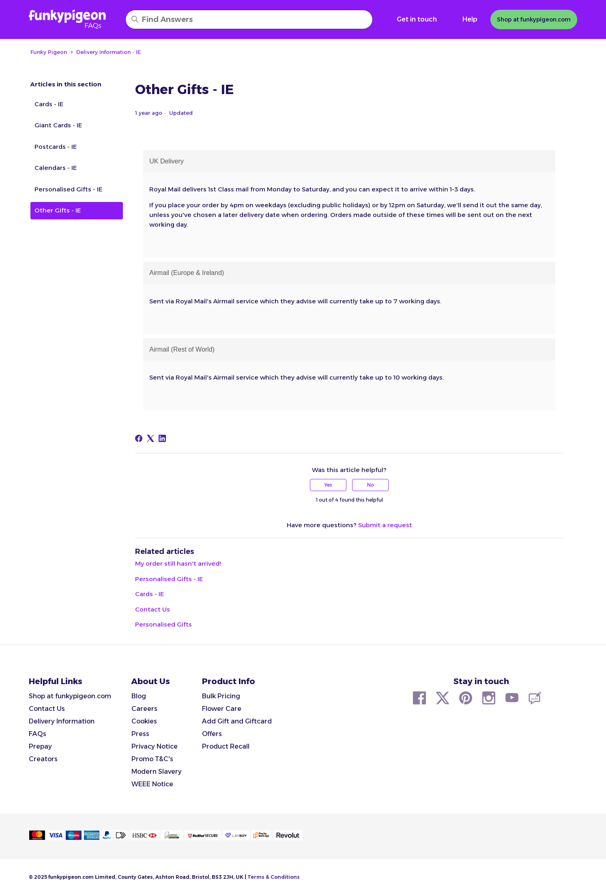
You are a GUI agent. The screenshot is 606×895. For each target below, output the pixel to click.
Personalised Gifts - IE (68, 189)
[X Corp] (150, 438)
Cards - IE (48, 104)
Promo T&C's (152, 759)
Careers (144, 709)
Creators (43, 759)
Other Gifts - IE (57, 210)
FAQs (37, 734)
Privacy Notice (154, 746)
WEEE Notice (152, 784)
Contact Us (152, 609)
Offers (212, 734)
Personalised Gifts (163, 624)
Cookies (144, 721)
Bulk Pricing (221, 696)
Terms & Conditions (273, 877)
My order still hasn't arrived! (178, 563)
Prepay (40, 746)
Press (140, 734)
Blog (138, 696)
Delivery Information (62, 721)
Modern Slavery (156, 771)
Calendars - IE (55, 168)
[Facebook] (138, 438)
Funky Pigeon (48, 52)
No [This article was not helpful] (370, 485)
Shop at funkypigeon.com (70, 696)
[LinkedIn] (162, 438)
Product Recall (225, 746)
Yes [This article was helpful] (328, 485)
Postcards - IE (55, 146)
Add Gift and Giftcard (237, 721)
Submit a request (385, 525)
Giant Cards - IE (58, 125)
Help (469, 19)
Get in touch (417, 19)
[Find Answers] (249, 19)
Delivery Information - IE (108, 52)
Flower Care (221, 709)
